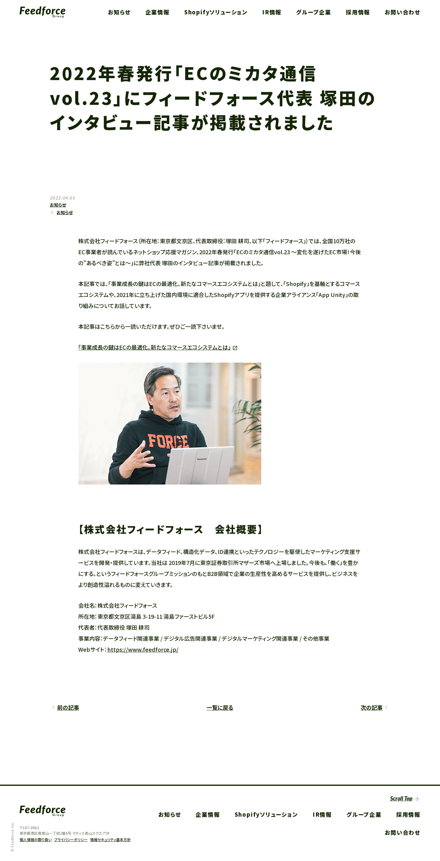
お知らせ (119, 12)
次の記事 (372, 707)
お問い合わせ (402, 12)
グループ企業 (313, 12)
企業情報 (157, 12)
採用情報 (358, 12)
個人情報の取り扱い (36, 839)
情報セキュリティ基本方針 (110, 839)
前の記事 (68, 707)
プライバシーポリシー (71, 839)
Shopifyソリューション (216, 12)
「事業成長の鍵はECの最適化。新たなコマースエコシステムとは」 (154, 347)
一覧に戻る (220, 707)
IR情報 (271, 12)
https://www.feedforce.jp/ (142, 649)
